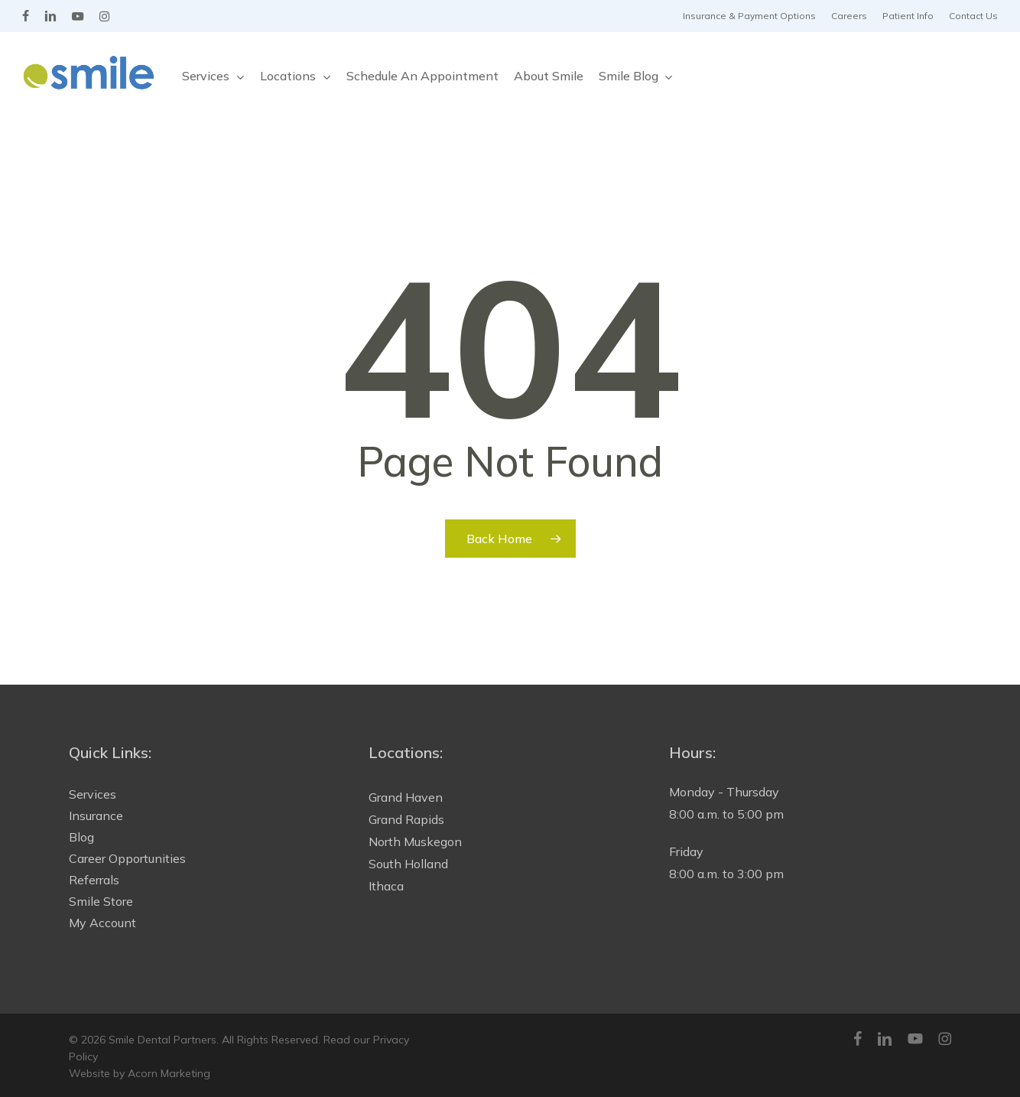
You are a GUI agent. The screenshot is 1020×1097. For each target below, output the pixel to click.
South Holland (408, 863)
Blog (81, 837)
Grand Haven (406, 797)
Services (92, 794)
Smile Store (101, 901)
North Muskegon (415, 841)
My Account (102, 922)
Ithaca (386, 886)
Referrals (94, 879)
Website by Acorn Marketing (139, 1073)
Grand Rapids (406, 819)
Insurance (96, 815)
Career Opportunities (127, 858)
